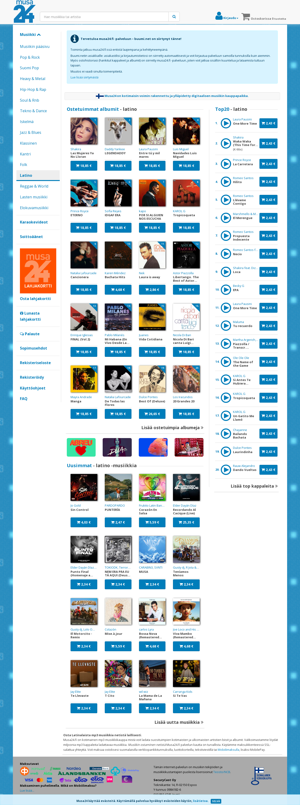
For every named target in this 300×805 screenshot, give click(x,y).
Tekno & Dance (33, 110)
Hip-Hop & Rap (33, 89)
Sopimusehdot (33, 348)
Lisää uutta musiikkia (178, 722)
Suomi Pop (29, 67)
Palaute (30, 333)
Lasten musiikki (33, 197)
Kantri (25, 154)
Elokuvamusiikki (34, 207)
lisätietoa (200, 801)
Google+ (22, 406)
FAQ (23, 398)
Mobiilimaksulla (228, 749)
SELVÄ (216, 801)
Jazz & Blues (30, 132)
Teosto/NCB (221, 772)
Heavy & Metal (32, 78)
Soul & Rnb (29, 100)
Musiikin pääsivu (34, 46)
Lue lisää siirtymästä (84, 77)
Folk (23, 164)
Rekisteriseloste (35, 362)
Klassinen (28, 143)
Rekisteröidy (32, 377)
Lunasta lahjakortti (30, 316)
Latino (26, 175)
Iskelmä (27, 121)
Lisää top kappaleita (254, 486)
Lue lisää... (27, 790)
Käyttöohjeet (32, 388)
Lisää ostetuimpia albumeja (172, 427)
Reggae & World (34, 186)
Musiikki (30, 34)
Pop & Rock (30, 57)
